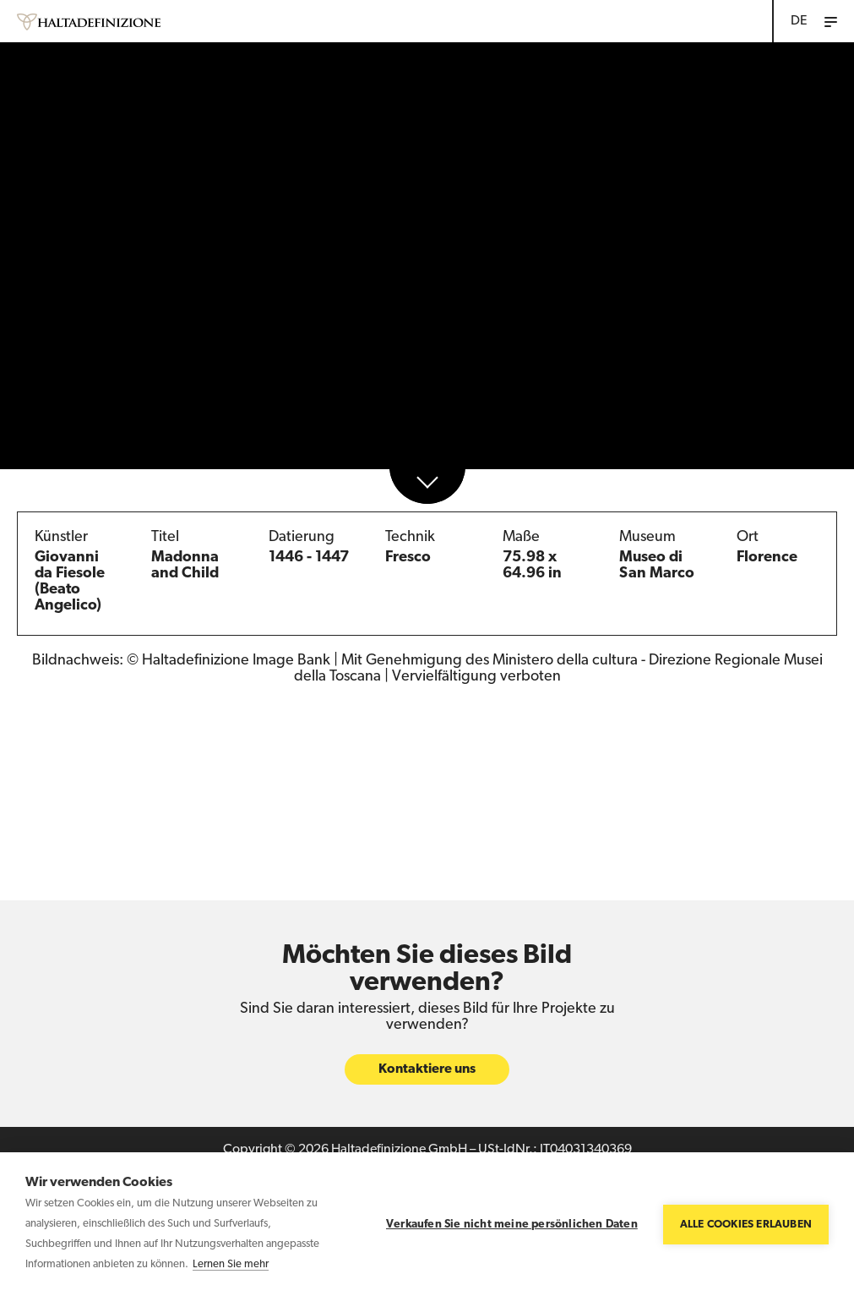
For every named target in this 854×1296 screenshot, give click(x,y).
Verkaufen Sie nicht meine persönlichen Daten (512, 1224)
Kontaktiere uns (427, 1070)
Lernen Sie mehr (231, 1264)
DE (799, 21)
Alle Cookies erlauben (746, 1224)
